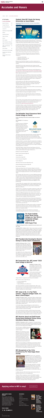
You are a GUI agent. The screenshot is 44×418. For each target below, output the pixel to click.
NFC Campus (5, 40)
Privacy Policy (5, 48)
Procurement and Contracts (7, 50)
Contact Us (4, 28)
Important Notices (6, 34)
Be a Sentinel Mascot (6, 26)
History (4, 32)
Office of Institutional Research (6, 46)
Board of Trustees (6, 23)
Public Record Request (22, 404)
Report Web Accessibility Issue (24, 405)
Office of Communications (7, 43)
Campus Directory (6, 25)
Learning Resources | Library (23, 399)
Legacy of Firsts (5, 36)
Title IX (20, 401)
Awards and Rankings (6, 21)
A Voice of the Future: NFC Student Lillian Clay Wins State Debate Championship (39, 408)
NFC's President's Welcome (7, 42)
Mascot (4, 38)
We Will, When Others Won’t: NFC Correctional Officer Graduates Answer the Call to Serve (39, 399)
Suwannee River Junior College (6, 55)
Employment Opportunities (7, 30)
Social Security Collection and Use (7, 53)
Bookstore (21, 395)
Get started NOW (33, 386)
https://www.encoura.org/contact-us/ (27, 103)
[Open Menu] (42, 2)
